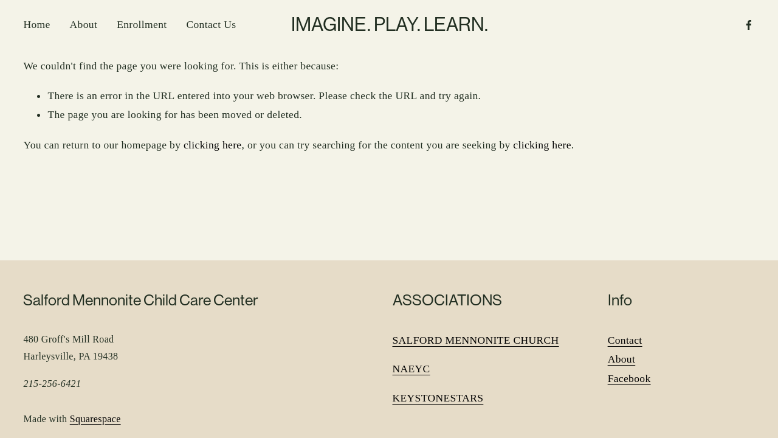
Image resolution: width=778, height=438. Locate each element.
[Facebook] (749, 25)
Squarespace (95, 419)
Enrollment (142, 24)
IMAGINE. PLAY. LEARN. (389, 24)
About (84, 24)
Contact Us (211, 24)
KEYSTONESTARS (438, 398)
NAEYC (411, 369)
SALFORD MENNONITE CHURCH (476, 340)
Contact (625, 340)
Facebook (629, 378)
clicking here (213, 145)
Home (36, 24)
